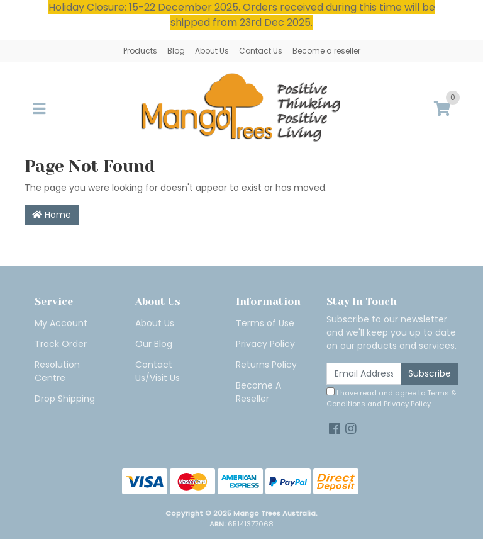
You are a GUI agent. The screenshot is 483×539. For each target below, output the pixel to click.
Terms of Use (265, 323)
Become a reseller (326, 50)
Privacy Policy (265, 344)
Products (140, 50)
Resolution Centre (57, 371)
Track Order (61, 344)
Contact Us (260, 50)
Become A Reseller (258, 392)
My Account (61, 323)
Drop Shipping (65, 398)
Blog (176, 50)
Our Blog (153, 344)
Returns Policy (266, 364)
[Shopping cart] (442, 109)
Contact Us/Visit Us (157, 371)
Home (51, 214)
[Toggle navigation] (39, 109)
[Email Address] (363, 374)
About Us (212, 50)
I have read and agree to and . (391, 398)
